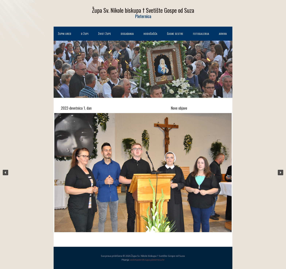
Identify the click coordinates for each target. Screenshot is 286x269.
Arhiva (223, 34)
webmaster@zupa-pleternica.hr (147, 259)
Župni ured (64, 34)
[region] (143, 172)
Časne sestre (175, 34)
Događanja (127, 34)
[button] (5, 172)
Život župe (104, 34)
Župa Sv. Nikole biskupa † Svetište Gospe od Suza (143, 10)
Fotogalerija (201, 34)
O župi (84, 34)
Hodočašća (150, 34)
